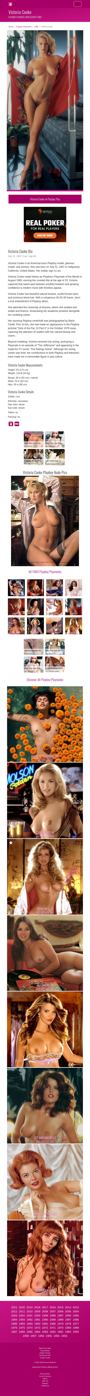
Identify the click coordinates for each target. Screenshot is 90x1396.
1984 (22, 1323)
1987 (68, 1319)
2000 (37, 1315)
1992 (30, 1319)
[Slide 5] (42, 562)
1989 (53, 1319)
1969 (68, 1327)
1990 (45, 1319)
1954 (56, 1335)
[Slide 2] (27, 562)
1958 (26, 1335)
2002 (22, 1315)
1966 (22, 1331)
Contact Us (45, 1386)
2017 (45, 1307)
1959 (76, 1331)
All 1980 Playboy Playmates (45, 571)
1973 (37, 1327)
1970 (60, 1327)
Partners (45, 1383)
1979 (60, 1323)
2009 (37, 1311)
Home (10, 27)
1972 (45, 1327)
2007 (53, 1311)
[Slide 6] (47, 562)
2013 (76, 1307)
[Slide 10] (68, 562)
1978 (68, 1323)
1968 (76, 1327)
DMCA (45, 1378)
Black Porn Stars (45, 1348)
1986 (76, 1319)
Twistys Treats (45, 1358)
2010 (30, 1311)
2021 (14, 1307)
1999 (45, 1315)
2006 (60, 1311)
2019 (30, 1307)
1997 (60, 1315)
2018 (37, 1307)
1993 (22, 1319)
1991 (37, 1319)
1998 (53, 1315)
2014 (68, 1307)
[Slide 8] (58, 562)
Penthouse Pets (45, 1355)
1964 (37, 1331)
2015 (60, 1307)
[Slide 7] (53, 562)
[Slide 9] (63, 562)
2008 (45, 1311)
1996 (68, 1315)
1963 (45, 1331)
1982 (37, 1323)
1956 (41, 1335)
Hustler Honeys (45, 1353)
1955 (49, 1335)
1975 (22, 1327)
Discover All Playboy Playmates (45, 679)
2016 (53, 1307)
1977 (76, 1323)
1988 (60, 1319)
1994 (14, 1319)
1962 (53, 1331)
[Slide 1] (22, 562)
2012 (14, 1311)
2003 (14, 1315)
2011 (22, 1311)
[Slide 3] (32, 562)
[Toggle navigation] (78, 4)
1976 (14, 1327)
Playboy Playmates (24, 27)
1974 (30, 1327)
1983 (30, 1323)
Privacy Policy (45, 1374)
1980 (36, 27)
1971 (53, 1327)
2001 (30, 1315)
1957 (33, 1335)
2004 (76, 1311)
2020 (22, 1307)
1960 (68, 1331)
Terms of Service (45, 1376)
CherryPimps (45, 1350)
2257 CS (45, 1381)
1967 (14, 1331)
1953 (64, 1335)
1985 (14, 1323)
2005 (68, 1311)
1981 (45, 1323)
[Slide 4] (37, 562)
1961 (60, 1331)
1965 (30, 1331)
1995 (76, 1315)
